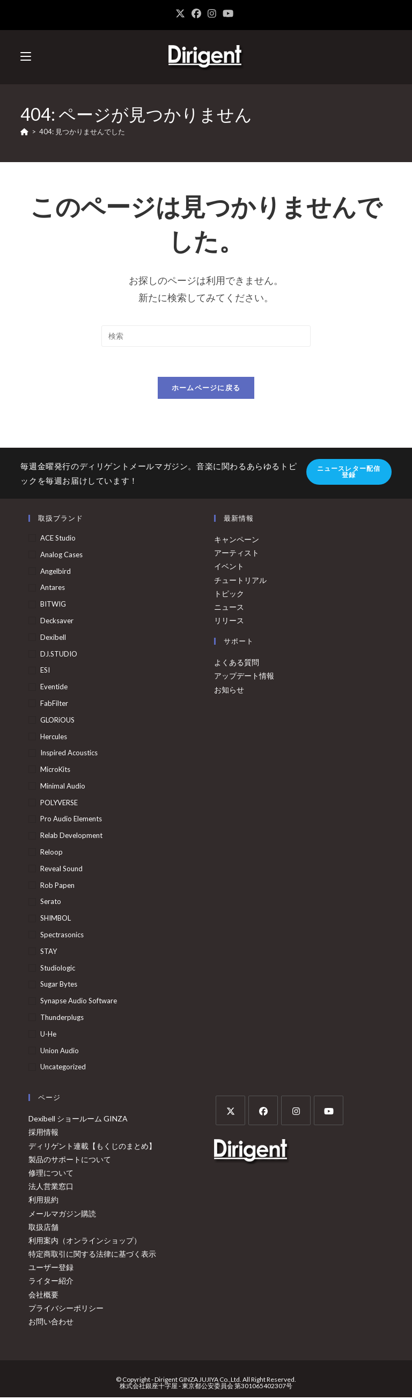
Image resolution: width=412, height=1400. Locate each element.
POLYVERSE (59, 804)
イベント (229, 568)
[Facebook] (263, 1113)
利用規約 (43, 1202)
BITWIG (53, 606)
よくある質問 (236, 664)
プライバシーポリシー (66, 1310)
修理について (50, 1174)
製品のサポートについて (69, 1161)
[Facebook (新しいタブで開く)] (196, 13)
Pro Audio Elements (71, 821)
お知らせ (229, 691)
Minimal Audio (62, 788)
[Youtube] (328, 1113)
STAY (48, 953)
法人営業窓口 (50, 1188)
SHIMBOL (55, 920)
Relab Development (71, 838)
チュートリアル (240, 582)
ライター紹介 (50, 1283)
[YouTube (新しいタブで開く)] (228, 13)
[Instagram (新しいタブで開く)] (211, 13)
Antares (52, 590)
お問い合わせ (50, 1323)
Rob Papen (57, 887)
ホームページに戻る (206, 390)
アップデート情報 (244, 678)
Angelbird (55, 573)
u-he (48, 1036)
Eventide (54, 689)
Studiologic (57, 970)
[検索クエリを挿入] (206, 336)
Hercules (53, 738)
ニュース (229, 609)
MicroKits (55, 772)
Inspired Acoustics (69, 755)
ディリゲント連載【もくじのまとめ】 (92, 1148)
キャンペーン (236, 541)
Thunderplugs (62, 1019)
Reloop (51, 854)
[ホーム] (24, 131)
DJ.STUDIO (58, 656)
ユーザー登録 (50, 1269)
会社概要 (43, 1296)
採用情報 (43, 1134)
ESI (45, 672)
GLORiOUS (57, 722)
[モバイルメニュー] (25, 57)
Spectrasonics (62, 936)
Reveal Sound (61, 870)
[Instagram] (296, 1113)
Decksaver (56, 622)
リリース (229, 622)
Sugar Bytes (58, 986)
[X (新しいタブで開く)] (181, 13)
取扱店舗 (43, 1229)
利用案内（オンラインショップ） (84, 1242)
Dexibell (53, 639)
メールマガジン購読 (62, 1215)
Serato (50, 904)
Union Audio (59, 1052)
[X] (230, 1113)
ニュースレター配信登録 (349, 474)
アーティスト (236, 555)
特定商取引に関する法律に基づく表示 (92, 1256)
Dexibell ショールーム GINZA (78, 1121)
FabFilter (54, 705)
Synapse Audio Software (78, 1003)
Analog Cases (61, 556)
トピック (229, 595)
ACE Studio (58, 540)
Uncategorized (63, 1069)
